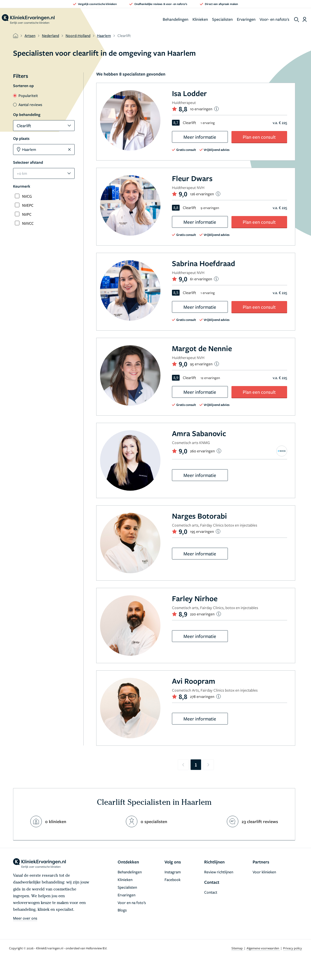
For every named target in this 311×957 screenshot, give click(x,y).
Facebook (173, 879)
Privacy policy (292, 948)
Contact (210, 892)
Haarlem (104, 35)
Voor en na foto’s (132, 902)
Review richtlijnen (218, 871)
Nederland (50, 35)
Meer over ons (25, 918)
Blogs (122, 910)
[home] (28, 19)
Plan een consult (259, 137)
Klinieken (200, 19)
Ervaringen (246, 19)
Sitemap (237, 948)
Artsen (30, 35)
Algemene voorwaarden (263, 948)
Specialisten (222, 19)
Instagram (173, 871)
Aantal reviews (27, 104)
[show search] (296, 19)
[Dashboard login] (304, 19)
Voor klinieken (264, 871)
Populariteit (25, 95)
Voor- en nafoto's (274, 19)
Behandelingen (175, 19)
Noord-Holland (78, 35)
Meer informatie (199, 137)
